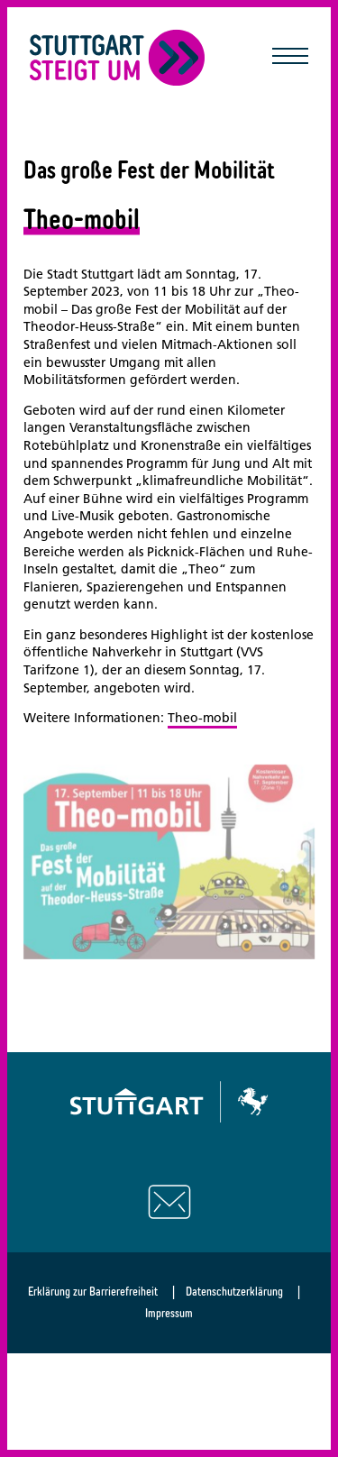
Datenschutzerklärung (234, 1291)
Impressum (169, 1313)
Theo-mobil (202, 718)
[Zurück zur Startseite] (118, 58)
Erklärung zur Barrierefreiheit (93, 1291)
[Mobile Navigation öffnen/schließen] (290, 58)
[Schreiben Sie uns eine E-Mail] (169, 1201)
